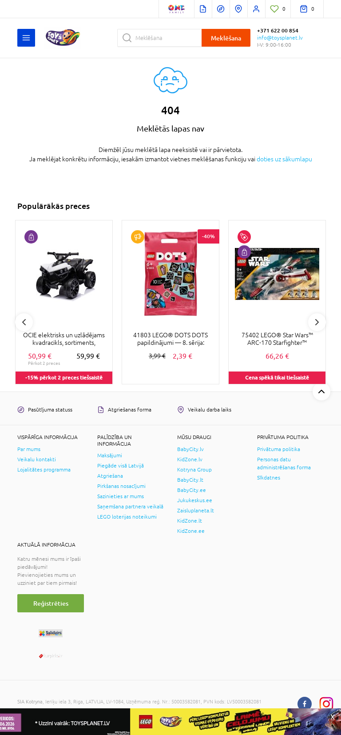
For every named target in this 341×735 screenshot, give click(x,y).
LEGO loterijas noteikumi (127, 517)
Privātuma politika (278, 449)
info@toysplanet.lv (280, 38)
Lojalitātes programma (44, 470)
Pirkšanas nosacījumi (121, 486)
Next (317, 322)
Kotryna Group (194, 470)
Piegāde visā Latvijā (120, 466)
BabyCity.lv (190, 449)
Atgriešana (110, 476)
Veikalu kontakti (36, 459)
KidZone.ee (191, 531)
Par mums (28, 449)
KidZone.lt (189, 521)
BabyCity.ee (191, 490)
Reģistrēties (50, 603)
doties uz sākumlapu (284, 159)
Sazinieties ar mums (120, 496)
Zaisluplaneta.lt (195, 510)
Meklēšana (226, 38)
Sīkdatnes (268, 478)
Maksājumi (109, 455)
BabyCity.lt (190, 480)
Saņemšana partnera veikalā (130, 506)
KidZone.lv (189, 459)
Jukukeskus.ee (194, 500)
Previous (24, 322)
